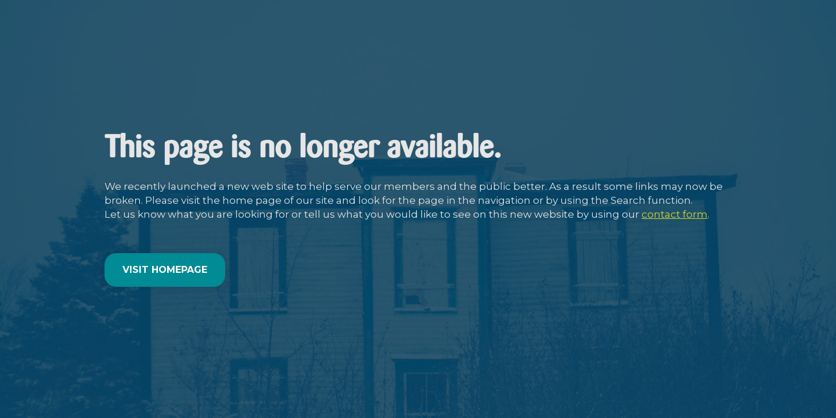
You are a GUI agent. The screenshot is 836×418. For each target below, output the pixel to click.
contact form (675, 214)
